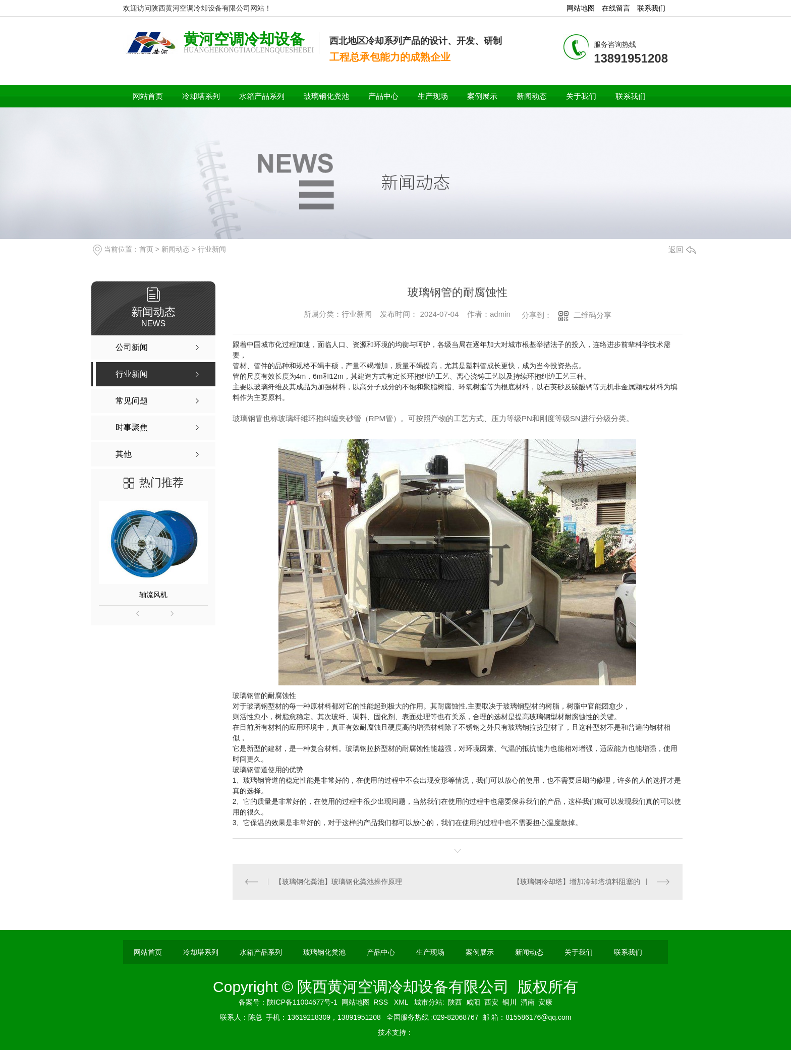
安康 (545, 1002)
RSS (381, 1002)
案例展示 (482, 96)
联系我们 (651, 8)
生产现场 (433, 96)
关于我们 (581, 96)
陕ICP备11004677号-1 (302, 1002)
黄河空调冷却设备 (244, 39)
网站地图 (581, 8)
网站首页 (148, 96)
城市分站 (428, 1002)
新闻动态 (532, 96)
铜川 (509, 1002)
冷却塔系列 (201, 96)
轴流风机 (153, 595)
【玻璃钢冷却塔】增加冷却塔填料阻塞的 (576, 882)
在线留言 (616, 8)
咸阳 (473, 1002)
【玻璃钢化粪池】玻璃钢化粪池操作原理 (338, 882)
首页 (146, 249)
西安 (491, 1002)
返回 (682, 249)
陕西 (455, 1002)
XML (402, 1002)
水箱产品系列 (262, 96)
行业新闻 (212, 249)
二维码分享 (592, 315)
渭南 (528, 1002)
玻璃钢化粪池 (326, 96)
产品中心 (383, 96)
